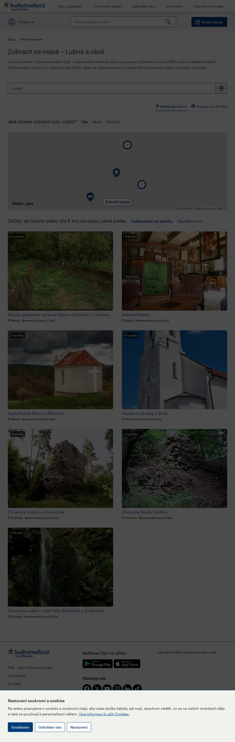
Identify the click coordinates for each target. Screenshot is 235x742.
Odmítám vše (49, 727)
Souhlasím (20, 727)
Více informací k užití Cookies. (104, 714)
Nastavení (78, 727)
